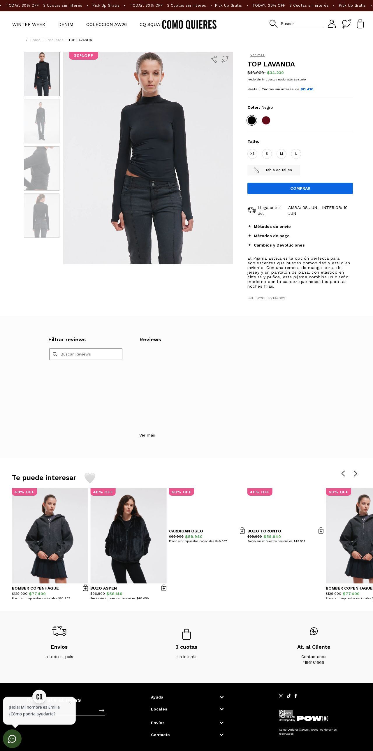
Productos (54, 40)
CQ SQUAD (151, 24)
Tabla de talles (273, 170)
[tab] (300, 226)
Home (35, 40)
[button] (296, 24)
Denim (65, 24)
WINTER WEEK (28, 24)
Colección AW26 (106, 24)
